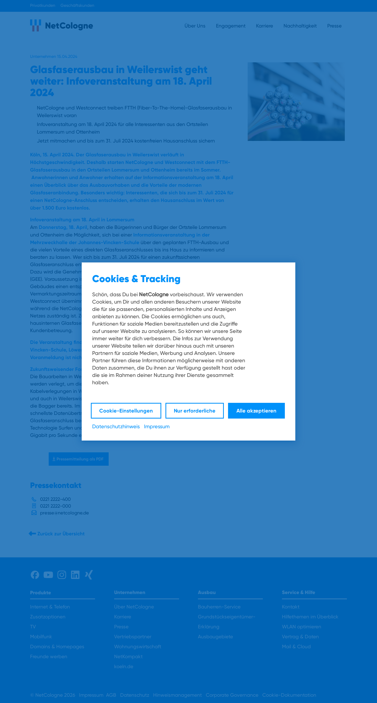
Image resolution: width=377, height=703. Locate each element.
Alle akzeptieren (256, 410)
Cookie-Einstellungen (126, 410)
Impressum (157, 426)
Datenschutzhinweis (116, 426)
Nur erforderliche (194, 410)
